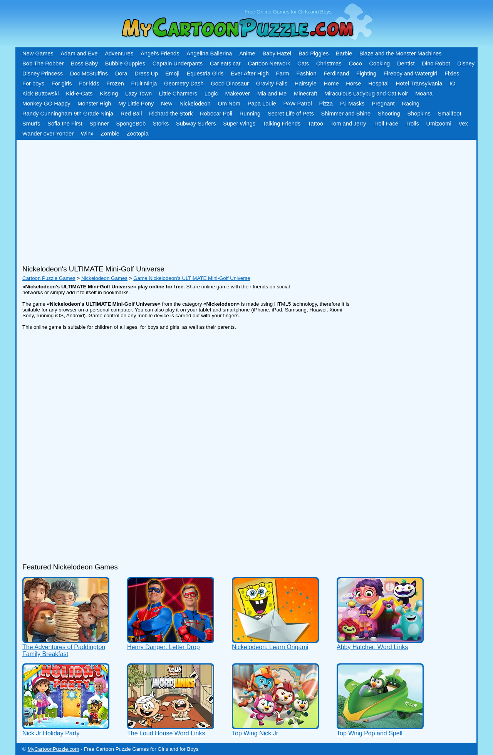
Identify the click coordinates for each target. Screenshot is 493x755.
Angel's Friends (160, 53)
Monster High (94, 103)
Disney (466, 63)
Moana (424, 93)
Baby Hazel (276, 53)
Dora (121, 73)
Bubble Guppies (125, 63)
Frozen (115, 83)
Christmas (329, 63)
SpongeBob (131, 124)
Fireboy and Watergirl (411, 73)
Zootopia (138, 134)
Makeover (237, 93)
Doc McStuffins (89, 73)
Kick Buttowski (40, 93)
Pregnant (383, 103)
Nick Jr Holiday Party (50, 733)
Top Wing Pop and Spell (369, 733)
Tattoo (315, 124)
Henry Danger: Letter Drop (163, 647)
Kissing (109, 93)
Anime (247, 53)
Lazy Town (138, 93)
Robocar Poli (216, 113)
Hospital (378, 83)
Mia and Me (272, 93)
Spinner (99, 124)
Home (331, 83)
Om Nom (229, 103)
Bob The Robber (43, 63)
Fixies (451, 73)
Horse (353, 83)
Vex (463, 124)
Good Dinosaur (230, 83)
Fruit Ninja (144, 83)
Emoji (172, 73)
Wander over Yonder (48, 134)
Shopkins (418, 113)
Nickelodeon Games (104, 278)
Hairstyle (306, 83)
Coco (355, 63)
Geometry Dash (184, 83)
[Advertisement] (224, 199)
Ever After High (250, 73)
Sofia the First (64, 124)
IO (452, 83)
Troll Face (385, 124)
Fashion (306, 73)
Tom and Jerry (348, 124)
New (166, 103)
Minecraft (305, 93)
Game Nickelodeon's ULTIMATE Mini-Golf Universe (191, 278)
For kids (89, 83)
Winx (87, 134)
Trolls (412, 124)
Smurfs (31, 124)
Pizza (326, 103)
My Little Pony (136, 103)
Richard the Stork (171, 113)
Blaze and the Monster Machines (400, 53)
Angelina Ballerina (209, 53)
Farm (282, 73)
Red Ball (131, 113)
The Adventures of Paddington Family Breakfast (63, 650)
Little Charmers (178, 93)
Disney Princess (42, 73)
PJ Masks (352, 103)
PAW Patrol (297, 103)
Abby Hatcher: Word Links (372, 647)
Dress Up (146, 73)
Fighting (366, 73)
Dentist (406, 63)
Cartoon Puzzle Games (48, 278)
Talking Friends (282, 124)
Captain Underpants (178, 63)
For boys (33, 83)
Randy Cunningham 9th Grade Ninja (67, 113)
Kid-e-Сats (79, 93)
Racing (410, 103)
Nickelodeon (195, 103)
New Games (38, 53)
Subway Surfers (196, 124)
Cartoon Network (269, 63)
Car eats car (225, 63)
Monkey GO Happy (46, 103)
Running (250, 113)
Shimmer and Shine (346, 113)
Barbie (344, 53)
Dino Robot (436, 63)
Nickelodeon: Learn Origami (270, 647)
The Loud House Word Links (166, 733)
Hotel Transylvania (419, 83)
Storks (161, 124)
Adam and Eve (78, 53)
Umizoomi (438, 124)
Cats (303, 63)
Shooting (389, 113)
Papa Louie (262, 103)
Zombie (110, 134)
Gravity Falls (271, 83)
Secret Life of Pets (291, 113)
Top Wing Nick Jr (255, 733)
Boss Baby (84, 63)
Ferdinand (336, 73)
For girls (62, 83)
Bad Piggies (313, 53)
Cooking (379, 63)
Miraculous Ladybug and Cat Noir (366, 93)
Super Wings (239, 124)
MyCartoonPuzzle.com (53, 749)
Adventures (119, 53)
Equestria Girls (204, 73)
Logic (211, 93)
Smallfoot (449, 113)
